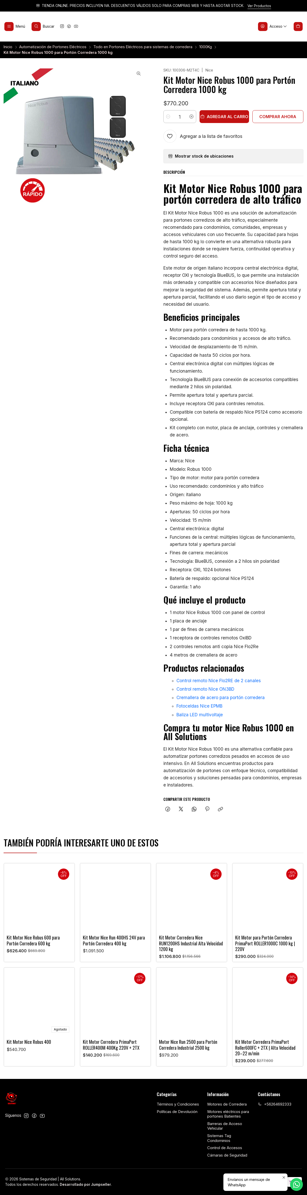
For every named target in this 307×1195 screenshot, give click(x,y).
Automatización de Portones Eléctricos (52, 47)
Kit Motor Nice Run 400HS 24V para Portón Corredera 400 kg (114, 950)
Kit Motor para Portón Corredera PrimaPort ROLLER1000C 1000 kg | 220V (265, 965)
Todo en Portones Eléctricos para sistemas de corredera (142, 47)
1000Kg (205, 47)
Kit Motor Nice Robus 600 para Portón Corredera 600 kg (33, 945)
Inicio (8, 47)
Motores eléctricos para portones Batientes (228, 1114)
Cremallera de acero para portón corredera (220, 697)
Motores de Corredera (227, 1104)
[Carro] (298, 26)
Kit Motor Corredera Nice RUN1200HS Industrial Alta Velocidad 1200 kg (191, 958)
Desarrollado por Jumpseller (85, 1184)
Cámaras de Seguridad (227, 1155)
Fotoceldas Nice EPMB (199, 706)
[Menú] (14, 26)
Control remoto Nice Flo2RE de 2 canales (218, 680)
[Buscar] (43, 26)
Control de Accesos (224, 1148)
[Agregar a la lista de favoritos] (202, 136)
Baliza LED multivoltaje (199, 714)
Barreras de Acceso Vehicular (224, 1126)
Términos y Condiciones (178, 1104)
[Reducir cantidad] (168, 116)
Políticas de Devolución (177, 1111)
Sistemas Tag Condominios (219, 1138)
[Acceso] (273, 26)
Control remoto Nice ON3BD (205, 689)
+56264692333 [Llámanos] (274, 1104)
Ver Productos (259, 6)
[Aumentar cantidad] (191, 116)
